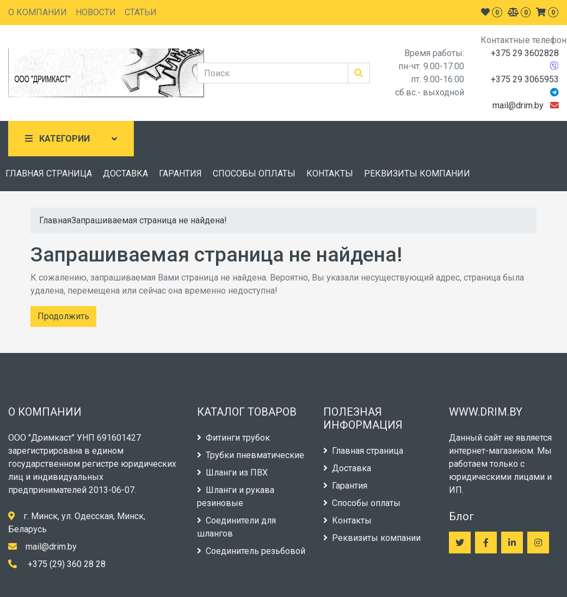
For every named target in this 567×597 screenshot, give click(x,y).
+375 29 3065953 (525, 79)
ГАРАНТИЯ (180, 173)
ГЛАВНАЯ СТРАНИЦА (48, 173)
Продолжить (63, 316)
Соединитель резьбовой (251, 551)
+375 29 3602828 (525, 53)
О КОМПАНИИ (37, 12)
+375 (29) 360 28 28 (67, 564)
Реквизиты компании (372, 538)
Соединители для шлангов (236, 527)
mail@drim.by (518, 105)
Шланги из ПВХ (232, 472)
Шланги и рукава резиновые (235, 496)
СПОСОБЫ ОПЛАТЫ (254, 173)
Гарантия (345, 485)
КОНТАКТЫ (329, 173)
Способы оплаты (361, 503)
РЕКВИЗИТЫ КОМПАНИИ (417, 173)
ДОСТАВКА (125, 173)
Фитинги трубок (233, 437)
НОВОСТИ (96, 12)
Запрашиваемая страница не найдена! (149, 220)
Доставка (347, 468)
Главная (55, 220)
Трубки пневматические (250, 455)
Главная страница (363, 451)
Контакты (347, 520)
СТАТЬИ (141, 12)
